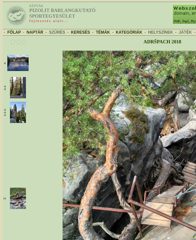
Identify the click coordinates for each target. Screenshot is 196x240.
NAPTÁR (35, 32)
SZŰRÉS (57, 32)
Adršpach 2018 (162, 41)
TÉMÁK (103, 32)
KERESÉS (80, 32)
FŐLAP (14, 32)
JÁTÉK (185, 32)
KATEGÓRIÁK (129, 32)
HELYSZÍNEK (160, 32)
